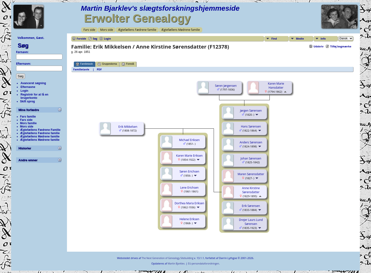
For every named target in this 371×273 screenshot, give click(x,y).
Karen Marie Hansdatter (276, 86)
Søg (23, 45)
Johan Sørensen (251, 158)
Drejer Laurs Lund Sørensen (251, 222)
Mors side (106, 30)
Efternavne (28, 87)
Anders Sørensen (251, 142)
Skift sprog (27, 101)
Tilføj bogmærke (340, 46)
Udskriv (318, 46)
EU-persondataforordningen (203, 263)
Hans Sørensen (251, 126)
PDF (99, 69)
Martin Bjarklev (176, 263)
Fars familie (28, 116)
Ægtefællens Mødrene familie (180, 30)
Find (274, 38)
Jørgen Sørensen (251, 111)
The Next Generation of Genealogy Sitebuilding (167, 258)
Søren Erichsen (189, 171)
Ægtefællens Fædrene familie (137, 30)
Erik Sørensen (251, 206)
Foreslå (128, 64)
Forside (81, 38)
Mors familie (28, 123)
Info (323, 38)
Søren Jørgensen (226, 86)
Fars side (89, 30)
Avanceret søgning (33, 83)
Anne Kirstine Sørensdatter (251, 190)
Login (24, 90)
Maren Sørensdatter (251, 174)
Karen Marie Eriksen (189, 156)
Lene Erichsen (189, 188)
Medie (300, 38)
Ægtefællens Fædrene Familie (40, 130)
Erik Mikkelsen (127, 127)
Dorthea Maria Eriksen (189, 203)
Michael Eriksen (189, 140)
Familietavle (84, 64)
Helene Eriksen (189, 219)
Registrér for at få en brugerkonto (34, 96)
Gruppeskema (107, 64)
